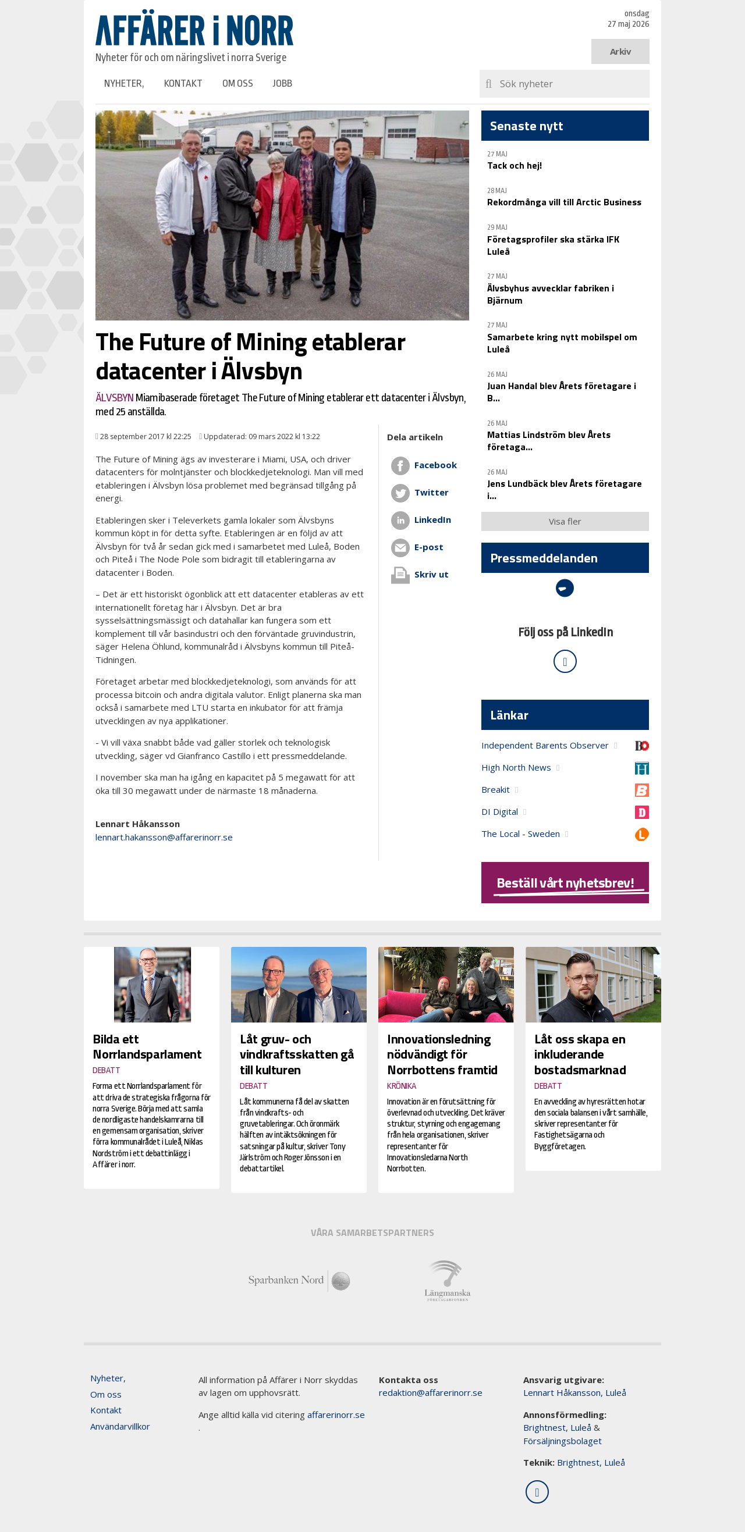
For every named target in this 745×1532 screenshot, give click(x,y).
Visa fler (565, 521)
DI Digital (499, 811)
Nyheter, (124, 83)
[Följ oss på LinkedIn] (565, 661)
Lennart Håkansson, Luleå (574, 1392)
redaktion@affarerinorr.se (431, 1392)
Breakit (495, 789)
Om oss (237, 83)
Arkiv (621, 51)
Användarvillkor (120, 1426)
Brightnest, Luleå (557, 1427)
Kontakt (183, 83)
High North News (516, 767)
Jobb (282, 83)
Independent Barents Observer (545, 745)
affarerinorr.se (336, 1414)
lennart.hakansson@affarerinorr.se (164, 837)
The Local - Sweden (520, 833)
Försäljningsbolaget (562, 1441)
